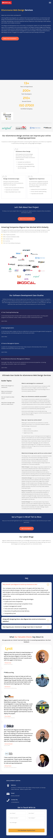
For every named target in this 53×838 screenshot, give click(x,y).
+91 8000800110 (15, 802)
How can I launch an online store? (7, 397)
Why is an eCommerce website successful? (6, 392)
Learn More (4, 321)
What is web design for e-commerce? (7, 386)
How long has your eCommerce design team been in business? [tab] (26, 627)
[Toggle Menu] (50, 2)
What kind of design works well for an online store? (8, 403)
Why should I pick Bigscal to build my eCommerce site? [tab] (26, 584)
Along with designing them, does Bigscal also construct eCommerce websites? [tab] (26, 620)
